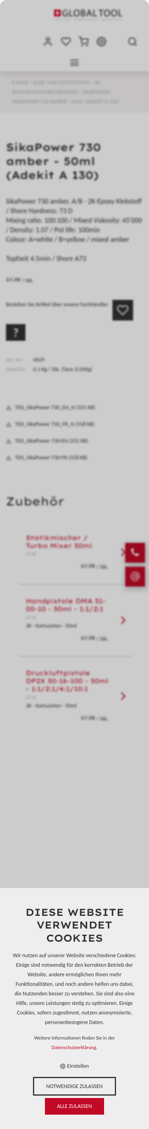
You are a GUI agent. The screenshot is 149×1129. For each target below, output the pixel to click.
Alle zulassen (74, 1106)
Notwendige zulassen (74, 1086)
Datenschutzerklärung (74, 1047)
